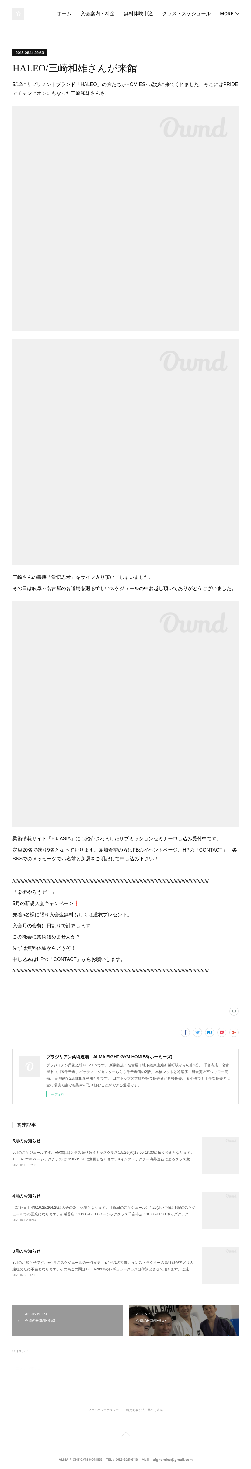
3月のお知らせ (26, 1251)
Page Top (125, 1435)
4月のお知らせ (26, 1196)
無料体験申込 (196, 13)
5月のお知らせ (26, 1141)
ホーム (122, 13)
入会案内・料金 (155, 13)
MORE (226, 13)
